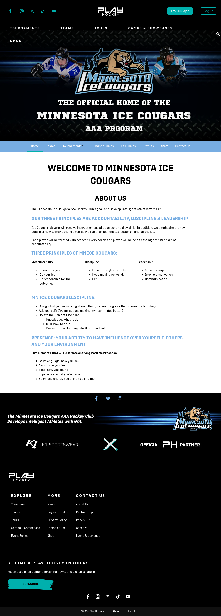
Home (35, 146)
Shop (50, 535)
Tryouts (148, 146)
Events (132, 611)
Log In (208, 11)
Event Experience (88, 535)
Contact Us (182, 146)
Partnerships (85, 512)
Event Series (19, 535)
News (51, 504)
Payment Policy (58, 512)
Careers (81, 528)
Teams (67, 28)
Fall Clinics (128, 146)
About (116, 611)
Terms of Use (56, 528)
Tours (101, 28)
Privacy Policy (57, 520)
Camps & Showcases (150, 28)
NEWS (15, 41)
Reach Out (83, 520)
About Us (82, 504)
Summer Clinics (103, 146)
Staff (164, 146)
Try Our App (180, 11)
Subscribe (31, 584)
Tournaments (25, 28)
